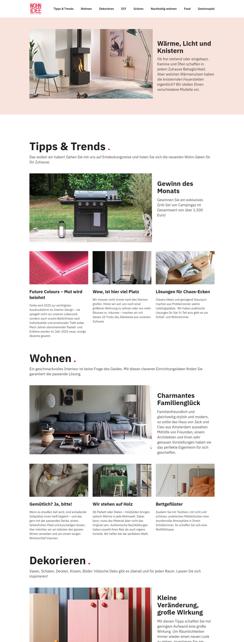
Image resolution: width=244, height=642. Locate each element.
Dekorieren (106, 9)
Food (187, 9)
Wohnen (86, 9)
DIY (123, 9)
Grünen (139, 9)
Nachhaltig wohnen (164, 9)
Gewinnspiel (206, 9)
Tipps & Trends (63, 9)
